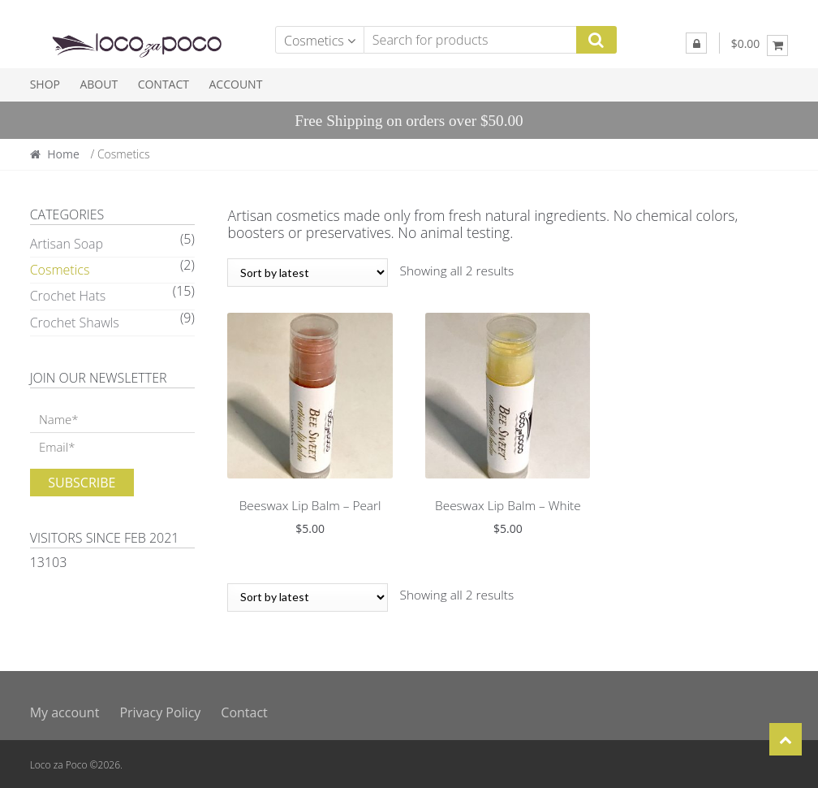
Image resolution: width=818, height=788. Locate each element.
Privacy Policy (159, 710)
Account (236, 84)
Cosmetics (60, 270)
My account (65, 710)
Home (63, 154)
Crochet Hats (68, 296)
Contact (163, 84)
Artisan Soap (66, 244)
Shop (45, 84)
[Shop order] (307, 272)
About (99, 84)
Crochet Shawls (74, 322)
